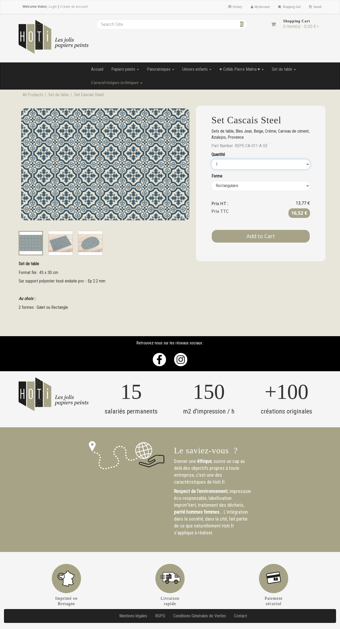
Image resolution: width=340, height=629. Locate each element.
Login (53, 6)
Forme (216, 176)
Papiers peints (125, 69)
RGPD (160, 615)
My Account (260, 7)
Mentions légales (133, 615)
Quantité (218, 154)
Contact (240, 615)
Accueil (97, 69)
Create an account (74, 6)
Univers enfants (196, 69)
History (235, 7)
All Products (33, 94)
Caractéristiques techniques (116, 82)
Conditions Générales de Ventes (199, 615)
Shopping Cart (289, 7)
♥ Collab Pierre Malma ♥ (241, 69)
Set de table (284, 69)
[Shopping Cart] (273, 24)
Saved (315, 7)
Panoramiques (160, 69)
